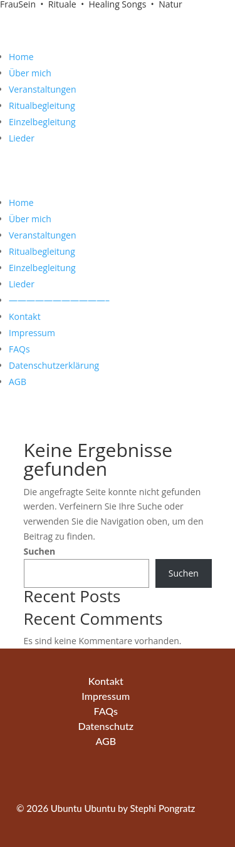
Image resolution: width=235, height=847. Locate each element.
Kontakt (25, 316)
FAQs (19, 349)
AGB (17, 382)
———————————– (59, 300)
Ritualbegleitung (42, 105)
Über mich (30, 73)
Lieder (21, 138)
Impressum (32, 333)
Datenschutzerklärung (54, 365)
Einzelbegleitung (42, 122)
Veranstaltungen (42, 89)
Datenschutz (105, 726)
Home (21, 57)
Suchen (40, 551)
